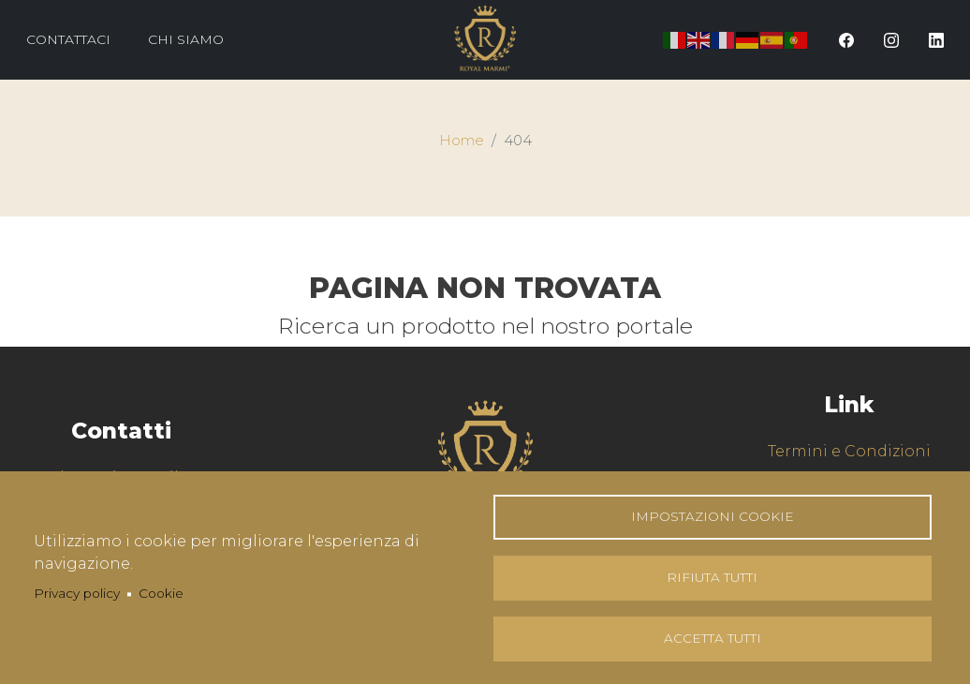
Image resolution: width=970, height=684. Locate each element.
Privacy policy (77, 593)
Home (461, 140)
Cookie (161, 593)
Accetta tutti (712, 638)
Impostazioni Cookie (712, 516)
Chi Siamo (186, 39)
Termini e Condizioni (849, 451)
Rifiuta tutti (712, 577)
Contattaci (68, 39)
